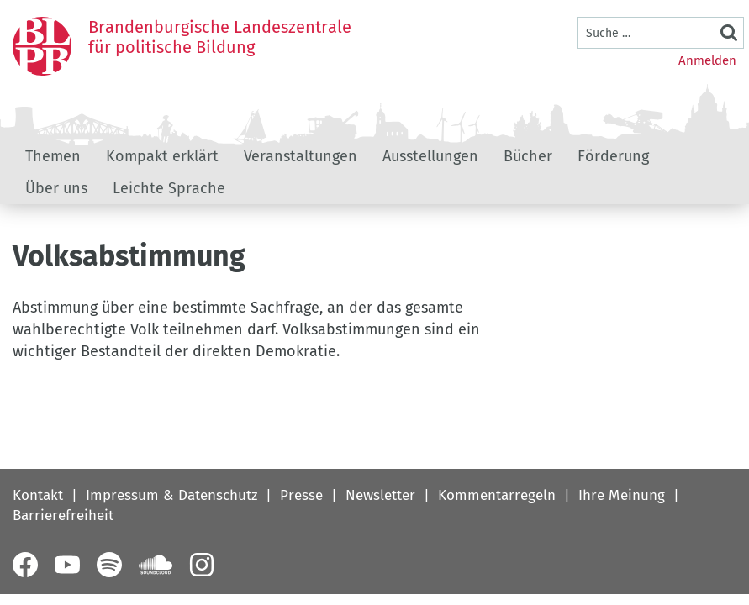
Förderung (613, 156)
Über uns (56, 188)
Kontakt (38, 495)
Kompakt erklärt (162, 156)
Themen (53, 156)
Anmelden (707, 60)
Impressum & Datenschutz (171, 495)
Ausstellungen (430, 156)
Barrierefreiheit (63, 515)
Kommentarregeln (497, 495)
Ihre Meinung (621, 495)
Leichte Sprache (169, 188)
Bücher (528, 156)
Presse (301, 495)
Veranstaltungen (300, 156)
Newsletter (380, 495)
